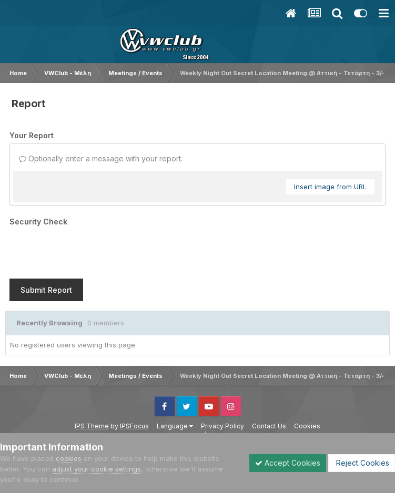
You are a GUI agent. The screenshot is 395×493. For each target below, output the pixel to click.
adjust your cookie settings (96, 469)
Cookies (307, 426)
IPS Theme (92, 426)
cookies (69, 458)
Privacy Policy (222, 426)
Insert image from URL (330, 186)
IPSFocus (134, 426)
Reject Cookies (361, 462)
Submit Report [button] (46, 289)
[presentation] (89, 250)
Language (175, 426)
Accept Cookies (287, 462)
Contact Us (269, 426)
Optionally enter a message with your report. (101, 158)
